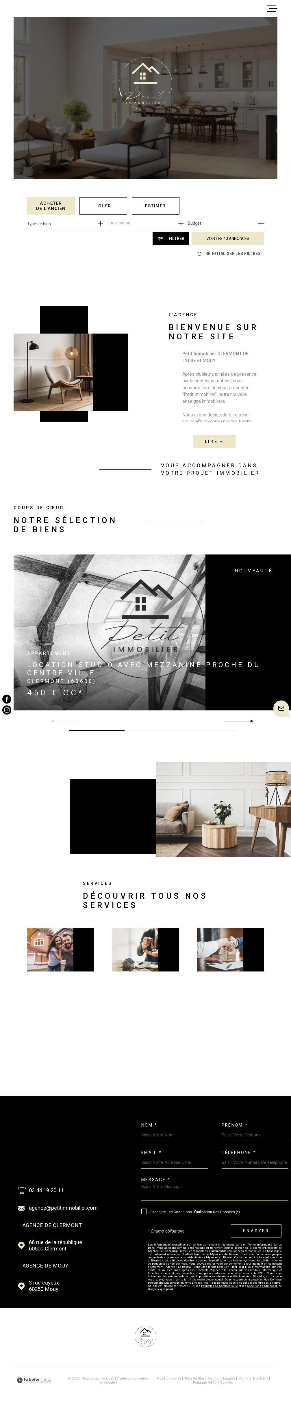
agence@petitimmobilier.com (63, 1208)
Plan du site (194, 1378)
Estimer (155, 206)
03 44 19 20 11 (46, 1190)
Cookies (226, 1382)
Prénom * (235, 1125)
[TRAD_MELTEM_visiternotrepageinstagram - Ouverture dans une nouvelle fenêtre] (6, 710)
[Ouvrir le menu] (272, 8)
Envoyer (256, 1231)
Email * (151, 1153)
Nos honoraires (169, 1378)
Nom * (149, 1125)
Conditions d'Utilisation (262, 1285)
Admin (244, 1378)
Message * (155, 1180)
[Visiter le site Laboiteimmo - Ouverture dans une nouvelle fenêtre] (34, 1380)
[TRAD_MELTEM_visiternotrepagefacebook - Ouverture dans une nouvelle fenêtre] (6, 699)
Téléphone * (239, 1153)
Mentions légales (221, 1378)
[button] (249, 721)
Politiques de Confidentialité (219, 1285)
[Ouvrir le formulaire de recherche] (171, 238)
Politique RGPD (205, 1382)
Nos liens (260, 1378)
